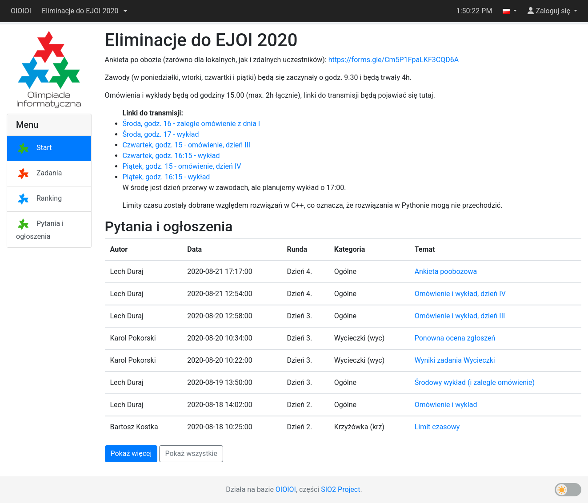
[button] (84, 11)
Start (34, 147)
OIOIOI (21, 11)
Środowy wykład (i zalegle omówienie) (475, 382)
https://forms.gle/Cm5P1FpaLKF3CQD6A (393, 59)
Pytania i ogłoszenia (40, 230)
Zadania (39, 173)
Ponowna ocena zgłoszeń (455, 338)
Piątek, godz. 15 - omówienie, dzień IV (182, 166)
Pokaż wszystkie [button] (191, 453)
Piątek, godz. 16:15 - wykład (166, 177)
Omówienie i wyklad (446, 404)
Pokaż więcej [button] (131, 453)
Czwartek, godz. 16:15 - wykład (171, 155)
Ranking (39, 198)
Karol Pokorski (133, 338)
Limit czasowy (437, 427)
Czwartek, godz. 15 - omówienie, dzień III (187, 145)
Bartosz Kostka (134, 427)
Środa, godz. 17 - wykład (161, 134)
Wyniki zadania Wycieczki (455, 360)
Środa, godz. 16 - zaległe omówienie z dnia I (191, 123)
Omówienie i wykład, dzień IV (460, 293)
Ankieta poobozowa (446, 271)
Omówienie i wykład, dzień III (460, 316)
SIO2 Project (340, 489)
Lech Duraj (127, 271)
